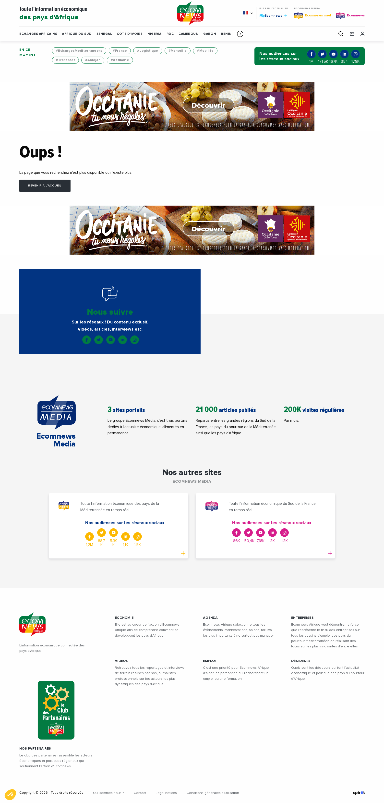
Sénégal (104, 34)
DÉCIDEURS (301, 661)
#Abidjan (92, 60)
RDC (170, 34)
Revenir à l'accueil (45, 185)
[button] (240, 33)
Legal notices (166, 793)
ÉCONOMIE (124, 617)
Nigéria (154, 34)
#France (120, 50)
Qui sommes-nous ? (108, 793)
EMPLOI (209, 661)
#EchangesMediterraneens (79, 50)
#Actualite (120, 60)
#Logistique (147, 50)
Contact (140, 793)
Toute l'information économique (92, 13)
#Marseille (177, 50)
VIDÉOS (121, 661)
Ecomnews (273, 15)
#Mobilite (205, 50)
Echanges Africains (38, 34)
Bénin (226, 34)
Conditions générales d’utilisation (213, 793)
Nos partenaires (35, 748)
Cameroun (188, 34)
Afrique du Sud (76, 34)
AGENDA (210, 617)
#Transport (65, 60)
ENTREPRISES (302, 617)
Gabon (209, 34)
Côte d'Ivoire (130, 34)
